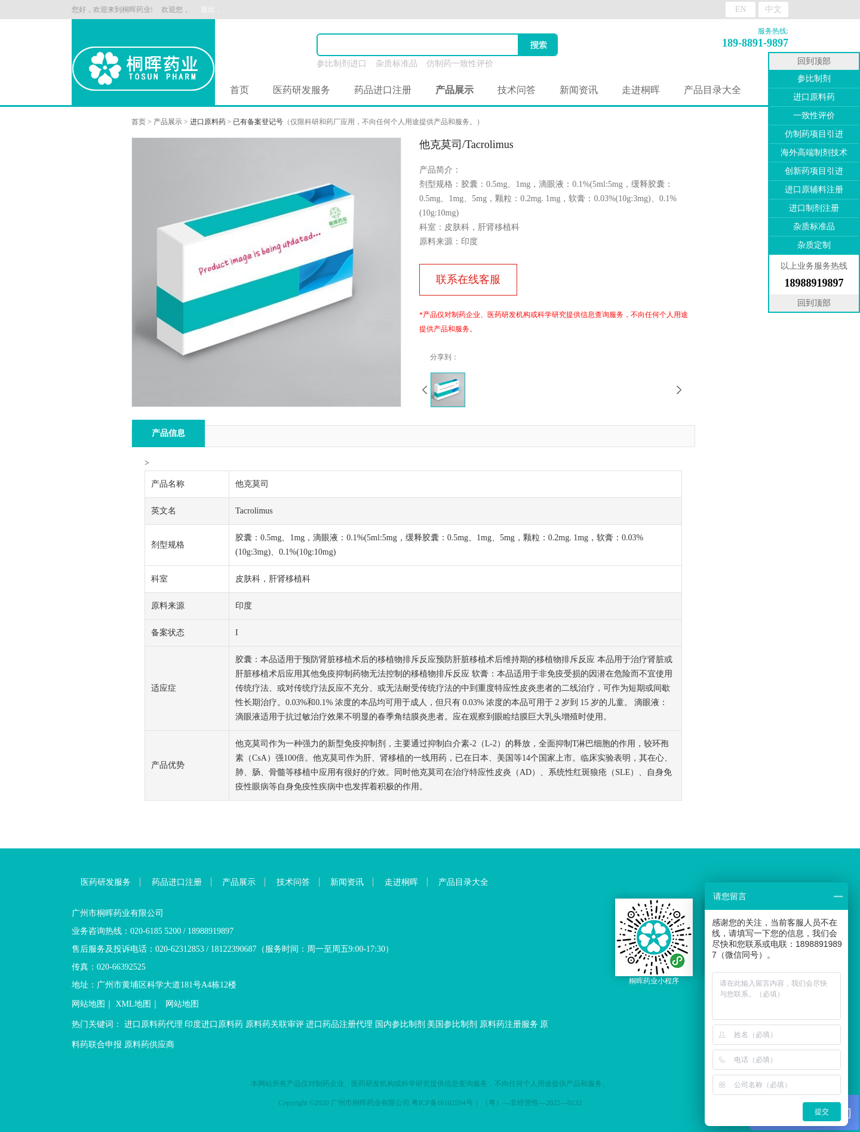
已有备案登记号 (258, 122)
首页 (239, 90)
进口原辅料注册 (814, 189)
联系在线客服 (468, 279)
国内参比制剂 (400, 1024)
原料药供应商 (149, 1044)
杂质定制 (814, 245)
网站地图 (88, 1003)
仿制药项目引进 (814, 134)
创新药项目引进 (814, 171)
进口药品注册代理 (339, 1024)
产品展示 (167, 122)
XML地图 (133, 1003)
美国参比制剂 (452, 1024)
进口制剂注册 (814, 208)
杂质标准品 (396, 63)
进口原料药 (208, 122)
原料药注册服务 (509, 1024)
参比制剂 (814, 78)
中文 (773, 9)
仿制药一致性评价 (459, 63)
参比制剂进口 (342, 63)
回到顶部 (814, 61)
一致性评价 (814, 115)
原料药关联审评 (274, 1024)
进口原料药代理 (153, 1024)
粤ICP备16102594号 (442, 1103)
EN (741, 9)
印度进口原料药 (214, 1024)
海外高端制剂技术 (814, 152)
